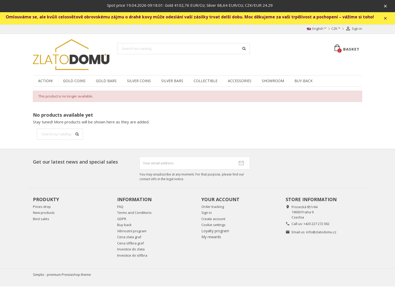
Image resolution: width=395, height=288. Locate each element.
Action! (45, 82)
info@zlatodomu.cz (321, 233)
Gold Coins (74, 82)
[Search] (183, 50)
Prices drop (42, 208)
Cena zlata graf (129, 238)
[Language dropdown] (317, 30)
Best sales (41, 220)
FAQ (120, 208)
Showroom (273, 82)
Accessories (239, 82)
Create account (213, 220)
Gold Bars (106, 82)
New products (44, 214)
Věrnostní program (131, 232)
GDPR (121, 220)
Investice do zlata (131, 251)
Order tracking (212, 208)
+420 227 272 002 (316, 225)
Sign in (206, 214)
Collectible (205, 82)
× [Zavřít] (387, 6)
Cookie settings (213, 226)
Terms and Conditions (134, 214)
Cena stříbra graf (130, 244)
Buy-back (303, 82)
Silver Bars (172, 82)
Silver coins (139, 82)
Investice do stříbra (132, 257)
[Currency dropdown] (336, 30)
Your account (220, 201)
